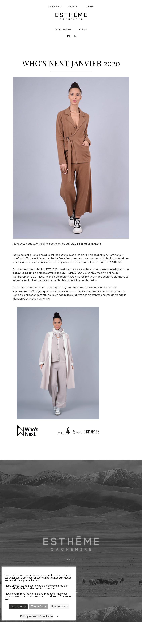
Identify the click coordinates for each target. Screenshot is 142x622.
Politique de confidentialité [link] (36, 616)
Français (68, 36)
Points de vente (63, 29)
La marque (54, 6)
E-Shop (83, 29)
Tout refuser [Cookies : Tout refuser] (38, 606)
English (74, 36)
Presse (90, 6)
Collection (73, 6)
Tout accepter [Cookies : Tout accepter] (18, 606)
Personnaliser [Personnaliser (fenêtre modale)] (59, 606)
